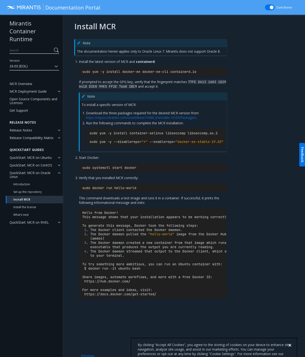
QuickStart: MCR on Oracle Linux (30, 175)
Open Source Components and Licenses (33, 101)
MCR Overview (21, 83)
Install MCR (21, 199)
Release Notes (21, 130)
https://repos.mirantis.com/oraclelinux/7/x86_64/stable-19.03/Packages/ (141, 117)
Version (15, 61)
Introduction (21, 184)
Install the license (24, 207)
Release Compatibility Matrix (31, 138)
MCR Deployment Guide (28, 91)
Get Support (19, 110)
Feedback (302, 154)
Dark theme (284, 7)
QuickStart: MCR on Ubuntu (31, 157)
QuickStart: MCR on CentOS (31, 165)
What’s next (21, 215)
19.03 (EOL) (34, 66)
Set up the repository (27, 192)
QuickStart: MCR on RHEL (29, 222)
